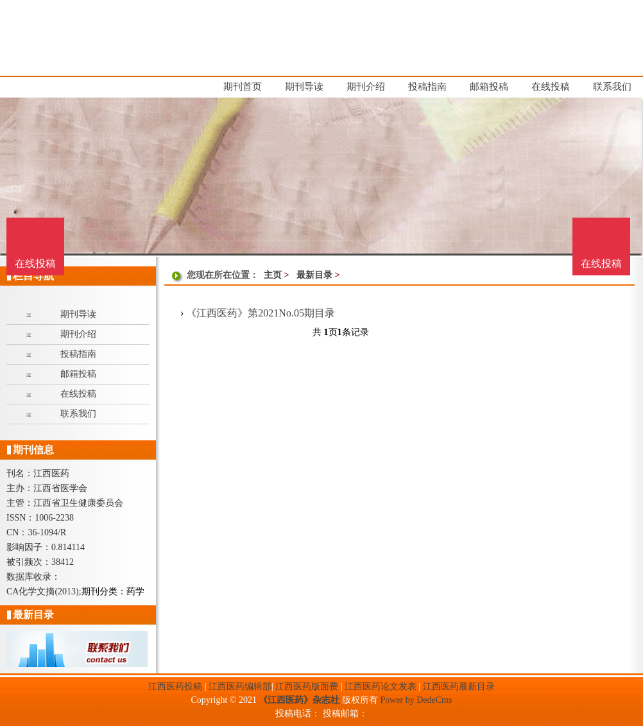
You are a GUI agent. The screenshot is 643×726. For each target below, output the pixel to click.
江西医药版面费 (306, 686)
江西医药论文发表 (380, 686)
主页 (273, 275)
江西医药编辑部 (240, 686)
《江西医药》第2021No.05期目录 (260, 312)
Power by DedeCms (416, 700)
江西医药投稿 (175, 686)
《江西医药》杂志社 (299, 700)
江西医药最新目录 (459, 686)
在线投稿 (601, 263)
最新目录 (314, 275)
